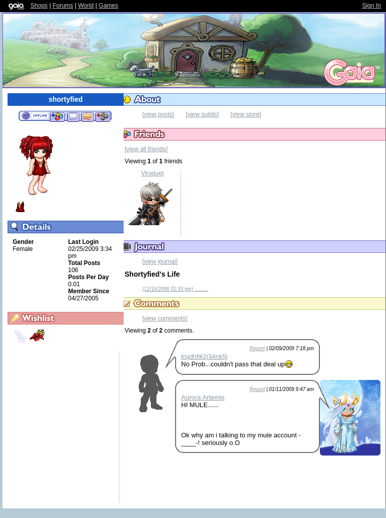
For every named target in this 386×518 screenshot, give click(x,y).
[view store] (246, 114)
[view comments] (164, 318)
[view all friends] (146, 149)
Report (257, 348)
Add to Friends (57, 116)
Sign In (371, 5)
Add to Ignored (103, 116)
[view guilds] (202, 114)
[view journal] (160, 261)
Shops (38, 5)
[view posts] (158, 114)
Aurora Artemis (203, 397)
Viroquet (152, 173)
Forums (62, 5)
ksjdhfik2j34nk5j (204, 356)
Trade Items (87, 116)
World (86, 5)
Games (109, 5)
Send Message (73, 116)
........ (175, 288)
